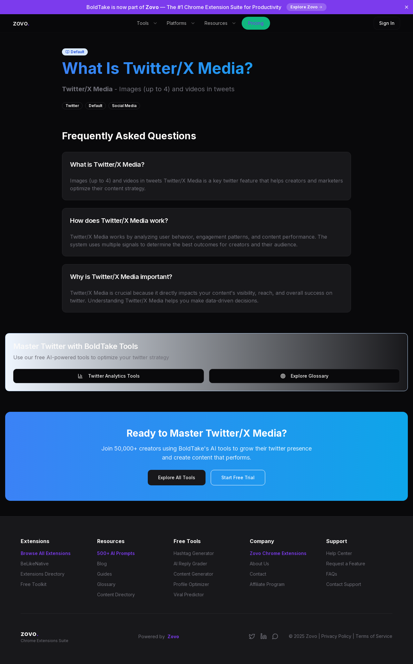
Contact (258, 574)
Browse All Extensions (46, 553)
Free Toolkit (33, 584)
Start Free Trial (238, 477)
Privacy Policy (336, 636)
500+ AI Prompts (116, 553)
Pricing (256, 23)
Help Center (339, 553)
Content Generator (193, 574)
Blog (102, 563)
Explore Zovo (306, 7)
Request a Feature (345, 563)
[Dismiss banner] (406, 7)
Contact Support (343, 584)
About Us (259, 563)
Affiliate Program (267, 584)
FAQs (331, 574)
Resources (221, 23)
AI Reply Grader (190, 563)
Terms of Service (374, 636)
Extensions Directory (43, 574)
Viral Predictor (189, 594)
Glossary (106, 584)
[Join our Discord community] (275, 636)
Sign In (387, 23)
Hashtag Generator (194, 553)
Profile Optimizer (191, 584)
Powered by (158, 636)
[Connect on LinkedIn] (263, 636)
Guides (104, 574)
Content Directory (116, 594)
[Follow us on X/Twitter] (252, 636)
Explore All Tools (176, 477)
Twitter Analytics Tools (109, 376)
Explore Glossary (304, 376)
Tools (147, 23)
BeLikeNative (35, 563)
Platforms (181, 23)
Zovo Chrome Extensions (278, 553)
